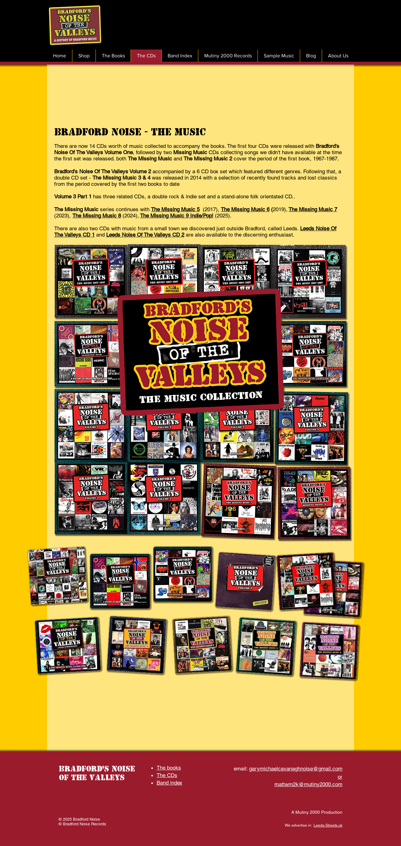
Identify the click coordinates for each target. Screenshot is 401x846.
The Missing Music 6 (245, 209)
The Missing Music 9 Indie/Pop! (176, 215)
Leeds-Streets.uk (328, 825)
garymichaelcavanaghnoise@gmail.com (295, 768)
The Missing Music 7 (313, 209)
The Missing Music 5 (175, 209)
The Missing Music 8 (96, 215)
